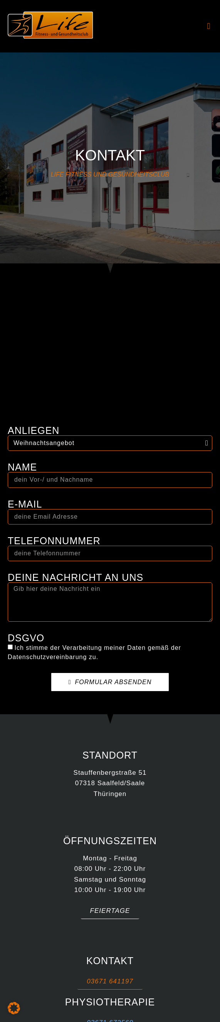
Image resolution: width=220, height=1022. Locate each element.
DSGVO (26, 638)
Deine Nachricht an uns (75, 577)
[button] (208, 26)
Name (22, 467)
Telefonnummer (54, 541)
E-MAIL (25, 504)
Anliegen (33, 430)
